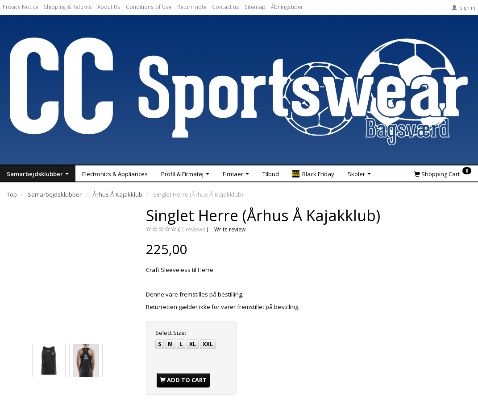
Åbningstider (287, 6)
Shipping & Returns (68, 6)
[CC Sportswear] (239, 91)
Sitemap (255, 6)
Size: (170, 333)
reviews (193, 229)
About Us (109, 6)
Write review (229, 229)
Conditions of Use (149, 6)
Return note (192, 6)
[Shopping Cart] (442, 173)
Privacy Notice (20, 6)
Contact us (225, 6)
